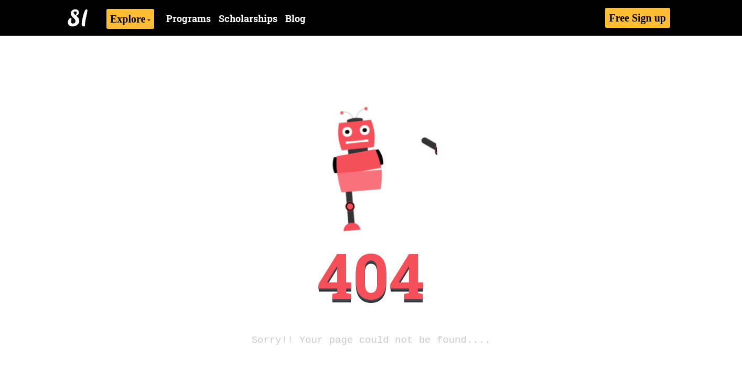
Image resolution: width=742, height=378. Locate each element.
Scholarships (248, 18)
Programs (188, 18)
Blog (295, 18)
